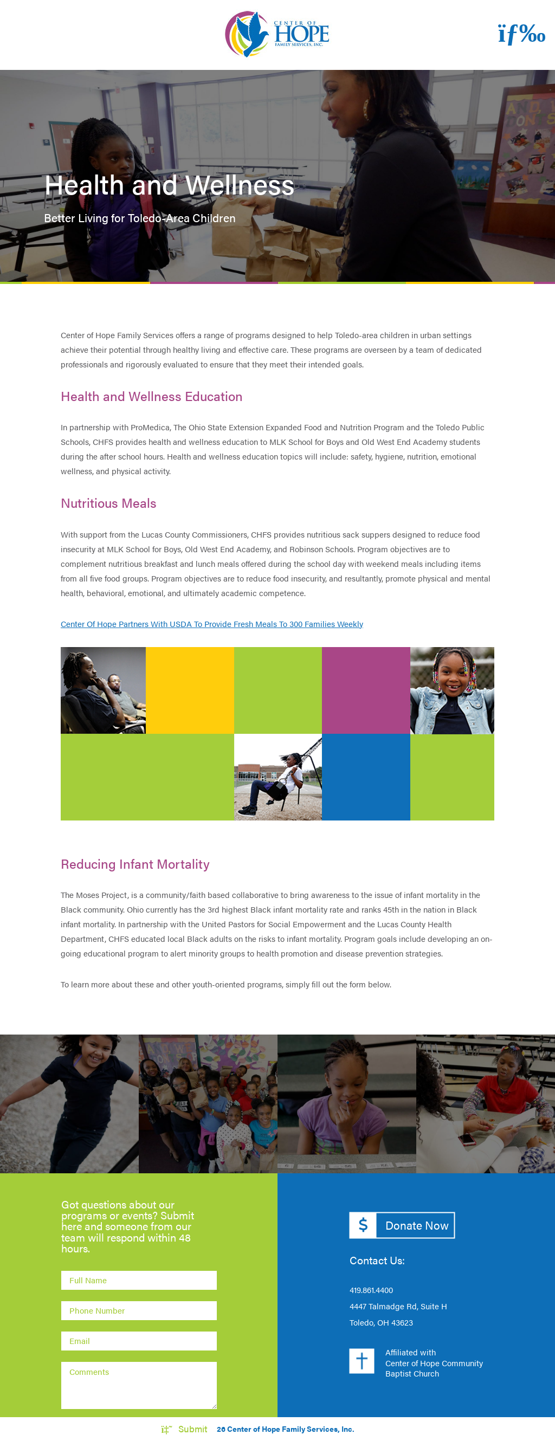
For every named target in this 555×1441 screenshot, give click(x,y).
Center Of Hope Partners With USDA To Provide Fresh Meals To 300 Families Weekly (212, 623)
